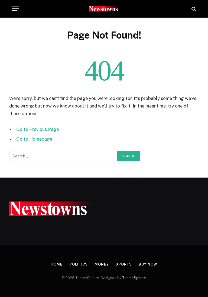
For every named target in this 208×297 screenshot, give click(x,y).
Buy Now (148, 264)
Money (102, 264)
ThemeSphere (134, 278)
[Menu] (15, 9)
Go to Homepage (34, 139)
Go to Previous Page (37, 129)
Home (57, 264)
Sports (124, 264)
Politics (78, 264)
